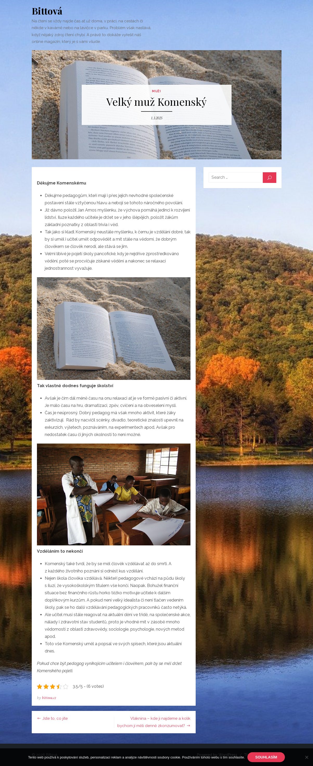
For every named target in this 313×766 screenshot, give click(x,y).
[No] (306, 757)
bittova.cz (49, 698)
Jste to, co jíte (55, 718)
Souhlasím (266, 757)
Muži (156, 91)
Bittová (47, 10)
